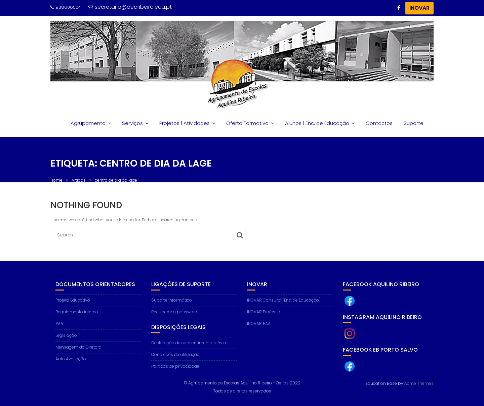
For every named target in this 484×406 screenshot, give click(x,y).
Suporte (414, 123)
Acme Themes (419, 383)
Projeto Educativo (72, 305)
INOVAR (419, 8)
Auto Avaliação (70, 364)
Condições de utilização (175, 360)
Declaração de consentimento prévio (188, 348)
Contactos (379, 123)
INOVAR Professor (264, 317)
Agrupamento (88, 123)
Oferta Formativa (247, 123)
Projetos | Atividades (184, 123)
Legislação (66, 341)
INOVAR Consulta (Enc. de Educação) (284, 305)
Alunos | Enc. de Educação (317, 123)
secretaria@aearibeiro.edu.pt (130, 7)
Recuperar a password (174, 317)
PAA (59, 329)
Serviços (132, 123)
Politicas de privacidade (175, 372)
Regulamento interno (76, 317)
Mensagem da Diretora (78, 352)
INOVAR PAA (259, 329)
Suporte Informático (171, 305)
